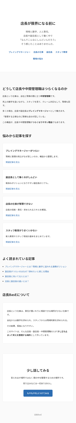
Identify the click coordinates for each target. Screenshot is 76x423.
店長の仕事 (38, 51)
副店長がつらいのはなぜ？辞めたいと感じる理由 (27, 271)
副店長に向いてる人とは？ (17, 276)
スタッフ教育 (61, 51)
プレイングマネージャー (19, 51)
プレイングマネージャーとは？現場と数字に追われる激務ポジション (36, 266)
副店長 (49, 51)
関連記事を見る (13, 162)
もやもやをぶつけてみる (38, 393)
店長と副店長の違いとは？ (17, 281)
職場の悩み (38, 58)
